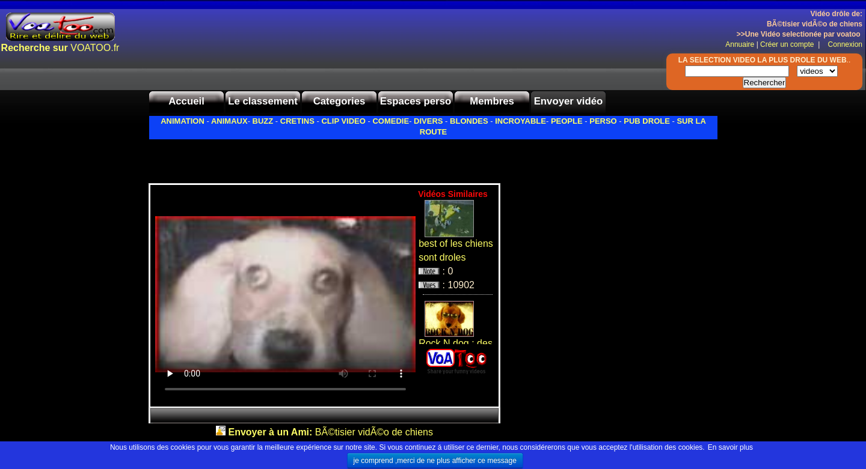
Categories (339, 101)
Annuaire (739, 44)
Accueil (186, 101)
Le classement (263, 101)
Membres (492, 101)
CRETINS (297, 121)
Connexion (842, 44)
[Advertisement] (289, 158)
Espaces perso (415, 101)
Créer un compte (788, 44)
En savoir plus (730, 447)
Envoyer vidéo (568, 101)
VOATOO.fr (60, 48)
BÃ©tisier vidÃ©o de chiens (331, 432)
